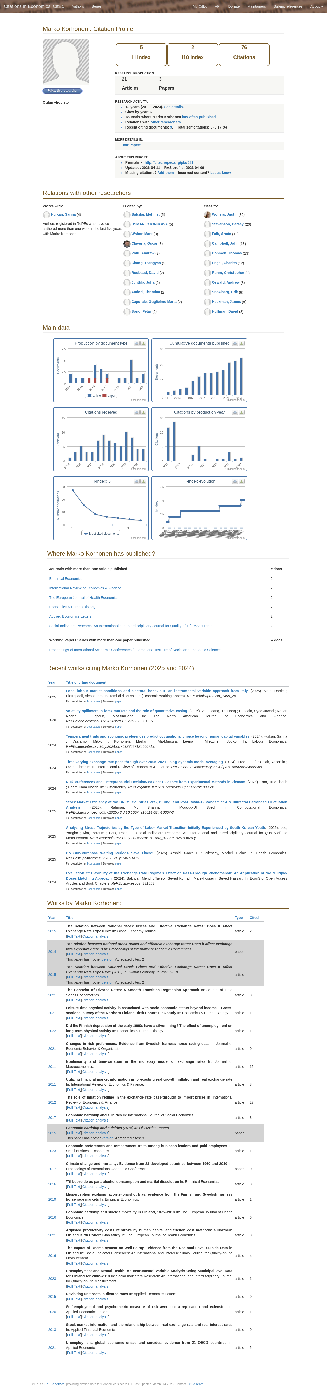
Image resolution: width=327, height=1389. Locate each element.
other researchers (165, 122)
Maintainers (257, 6)
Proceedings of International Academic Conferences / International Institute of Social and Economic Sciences (135, 650)
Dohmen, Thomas (227, 253)
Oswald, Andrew (225, 282)
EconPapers (131, 145)
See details (173, 107)
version (107, 959)
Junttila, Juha (142, 282)
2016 (52, 1184)
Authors (78, 6)
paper (118, 701)
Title (72, 918)
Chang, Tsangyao (146, 263)
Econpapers (93, 701)
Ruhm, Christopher (228, 273)
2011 (52, 1067)
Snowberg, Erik (225, 292)
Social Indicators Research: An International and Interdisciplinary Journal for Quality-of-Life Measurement (132, 626)
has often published (199, 117)
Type (241, 918)
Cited (256, 918)
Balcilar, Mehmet (145, 214)
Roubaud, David (145, 273)
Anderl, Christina (145, 292)
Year (54, 682)
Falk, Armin (221, 234)
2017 (52, 1118)
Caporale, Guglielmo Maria (154, 302)
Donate (234, 6)
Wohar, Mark (142, 234)
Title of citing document (88, 682)
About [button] (316, 6)
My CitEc (200, 6)
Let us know (220, 173)
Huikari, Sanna (63, 214)
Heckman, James (226, 302)
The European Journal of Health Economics (84, 598)
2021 (52, 995)
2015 (52, 931)
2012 (52, 1102)
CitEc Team (195, 1384)
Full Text (73, 936)
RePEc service (54, 1384)
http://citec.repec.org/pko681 (169, 162)
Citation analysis (95, 936)
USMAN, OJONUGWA (149, 224)
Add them (165, 173)
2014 (52, 952)
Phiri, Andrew (142, 253)
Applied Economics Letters (70, 616)
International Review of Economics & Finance (85, 588)
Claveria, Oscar (144, 243)
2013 (52, 1330)
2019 (52, 1199)
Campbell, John (225, 243)
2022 (52, 1031)
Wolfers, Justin (224, 214)
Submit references (288, 6)
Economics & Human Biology (72, 607)
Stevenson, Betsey (228, 224)
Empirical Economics (66, 579)
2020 (52, 1312)
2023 (52, 1151)
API (218, 6)
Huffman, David (225, 311)
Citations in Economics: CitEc (34, 6)
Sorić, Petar (141, 311)
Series (96, 6)
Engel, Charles (224, 263)
